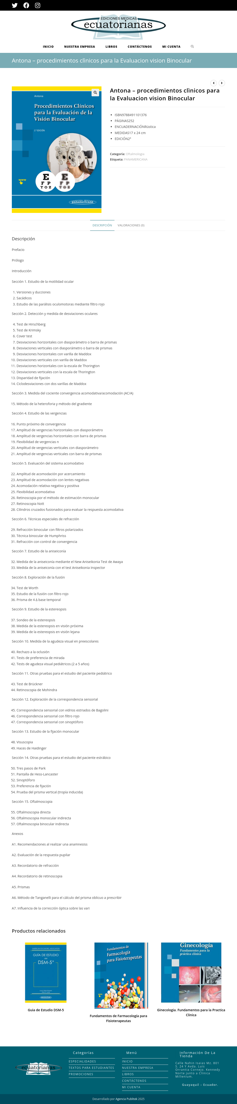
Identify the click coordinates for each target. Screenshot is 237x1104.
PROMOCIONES (81, 1074)
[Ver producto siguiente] (222, 83)
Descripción (102, 225)
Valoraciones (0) (131, 225)
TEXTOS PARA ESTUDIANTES (91, 1068)
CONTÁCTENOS (134, 1081)
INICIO (127, 1061)
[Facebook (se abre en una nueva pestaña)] (26, 5)
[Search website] (192, 47)
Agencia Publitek (126, 1099)
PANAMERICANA (135, 159)
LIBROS (128, 1074)
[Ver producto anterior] (213, 83)
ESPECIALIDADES (82, 1061)
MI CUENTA (131, 1087)
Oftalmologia (135, 154)
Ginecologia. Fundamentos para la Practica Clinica (191, 1012)
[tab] (102, 225)
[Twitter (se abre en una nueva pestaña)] (16, 5)
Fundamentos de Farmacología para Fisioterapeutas (118, 1018)
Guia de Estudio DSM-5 (46, 1010)
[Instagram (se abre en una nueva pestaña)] (37, 5)
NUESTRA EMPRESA (138, 1068)
